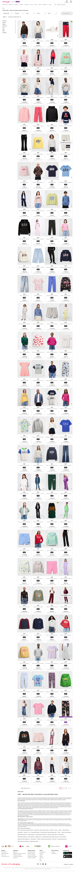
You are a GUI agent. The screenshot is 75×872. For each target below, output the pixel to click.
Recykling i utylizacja (32, 858)
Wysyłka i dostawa (31, 854)
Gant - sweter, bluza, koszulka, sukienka (25, 831)
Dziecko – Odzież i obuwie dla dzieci (44, 840)
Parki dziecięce (61, 835)
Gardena (51, 831)
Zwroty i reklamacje (31, 856)
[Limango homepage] (6, 1)
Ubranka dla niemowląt (22, 835)
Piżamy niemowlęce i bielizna (23, 842)
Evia (29, 833)
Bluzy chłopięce (31, 837)
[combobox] (63, 5)
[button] (71, 1)
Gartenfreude (20, 833)
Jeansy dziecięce (63, 837)
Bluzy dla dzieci (20, 819)
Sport (3, 30)
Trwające (53, 853)
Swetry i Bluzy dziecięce (66, 833)
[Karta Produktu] (24, 35)
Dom (3, 28)
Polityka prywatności (17, 856)
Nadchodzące (53, 854)
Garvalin (25, 833)
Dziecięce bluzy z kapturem (41, 835)
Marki (41, 861)
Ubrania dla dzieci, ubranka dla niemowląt (50, 837)
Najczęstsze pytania (31, 853)
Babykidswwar (38, 837)
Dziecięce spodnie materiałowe (23, 840)
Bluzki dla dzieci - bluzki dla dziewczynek (48, 833)
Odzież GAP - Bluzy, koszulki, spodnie (41, 831)
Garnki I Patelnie (65, 831)
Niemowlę (4, 22)
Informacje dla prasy (5, 857)
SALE (3, 32)
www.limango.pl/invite (47, 870)
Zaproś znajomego (5, 854)
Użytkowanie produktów (32, 857)
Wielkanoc (4, 33)
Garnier (56, 831)
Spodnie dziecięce (31, 835)
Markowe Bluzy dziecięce (22, 837)
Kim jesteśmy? (4, 853)
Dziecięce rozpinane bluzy (52, 835)
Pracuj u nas (3, 856)
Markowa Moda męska (61, 840)
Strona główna (42, 853)
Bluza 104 (54, 840)
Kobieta (4, 25)
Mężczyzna (4, 27)
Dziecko (4, 23)
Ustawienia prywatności (18, 857)
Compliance (15, 858)
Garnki (60, 831)
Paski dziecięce (33, 840)
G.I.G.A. (59, 833)
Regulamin (15, 853)
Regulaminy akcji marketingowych (19, 854)
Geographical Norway (35, 833)
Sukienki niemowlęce (34, 842)
